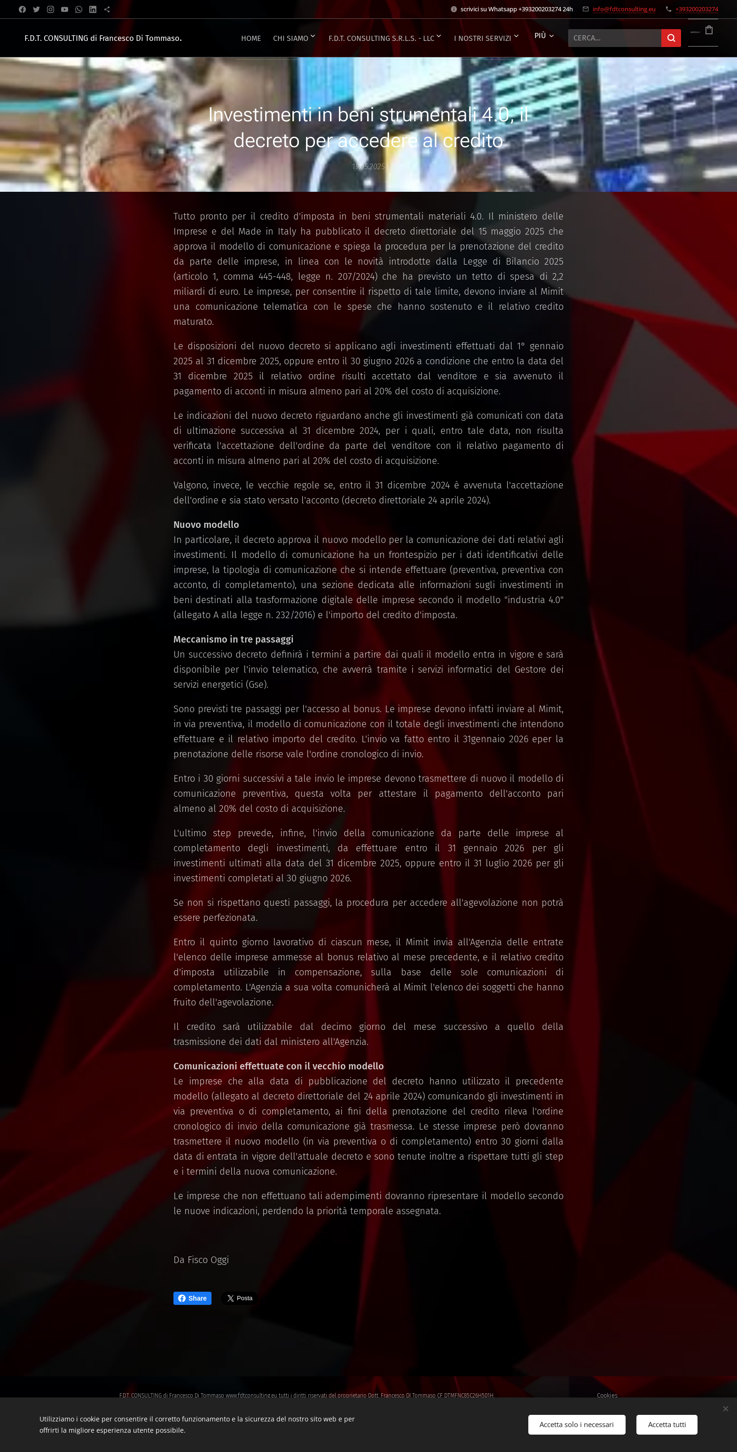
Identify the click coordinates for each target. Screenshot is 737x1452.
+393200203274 (696, 9)
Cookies (607, 1395)
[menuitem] (288, 38)
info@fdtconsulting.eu (624, 9)
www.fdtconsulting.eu (251, 1395)
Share (192, 1298)
